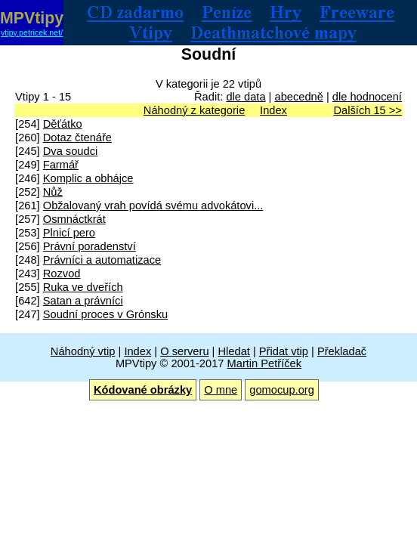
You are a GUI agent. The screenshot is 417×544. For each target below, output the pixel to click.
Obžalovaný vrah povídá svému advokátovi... (153, 205)
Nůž (53, 192)
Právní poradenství (89, 246)
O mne (220, 390)
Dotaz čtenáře (77, 137)
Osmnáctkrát (74, 219)
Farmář (61, 165)
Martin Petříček (264, 363)
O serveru (184, 351)
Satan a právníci (83, 301)
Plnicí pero (69, 233)
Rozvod (62, 273)
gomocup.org (281, 390)
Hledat (233, 351)
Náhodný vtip (83, 351)
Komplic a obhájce (88, 178)
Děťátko (62, 124)
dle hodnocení (367, 97)
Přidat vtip (283, 351)
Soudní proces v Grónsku (105, 314)
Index (273, 110)
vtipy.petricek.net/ (32, 32)
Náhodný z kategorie (194, 110)
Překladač (341, 351)
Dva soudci (70, 151)
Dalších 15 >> (367, 110)
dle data (245, 97)
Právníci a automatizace (102, 260)
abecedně (298, 97)
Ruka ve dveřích (83, 287)
